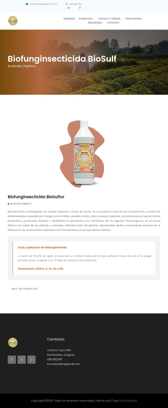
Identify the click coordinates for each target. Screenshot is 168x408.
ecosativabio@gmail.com (41, 4)
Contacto (113, 22)
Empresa (69, 18)
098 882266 (74, 4)
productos (86, 18)
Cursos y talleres (110, 18)
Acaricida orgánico (20, 203)
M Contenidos (128, 401)
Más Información (25, 288)
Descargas (96, 22)
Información (135, 18)
